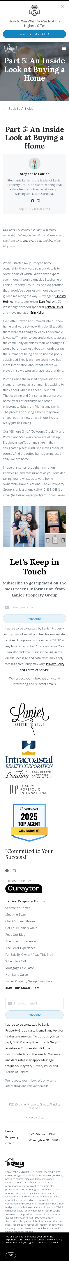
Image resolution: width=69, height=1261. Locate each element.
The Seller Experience (20, 948)
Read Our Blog (15, 935)
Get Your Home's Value (21, 928)
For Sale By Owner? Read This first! (29, 955)
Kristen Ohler (54, 307)
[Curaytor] (23, 892)
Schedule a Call (15, 961)
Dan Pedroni (47, 302)
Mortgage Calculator (19, 968)
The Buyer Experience (20, 941)
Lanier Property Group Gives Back (28, 981)
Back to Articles (20, 108)
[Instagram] (14, 870)
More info (11, 1245)
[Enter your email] (38, 607)
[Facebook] (7, 870)
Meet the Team (15, 915)
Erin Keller (37, 312)
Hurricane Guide (16, 975)
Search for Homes (17, 908)
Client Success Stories (20, 921)
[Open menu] (64, 49)
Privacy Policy (34, 1117)
